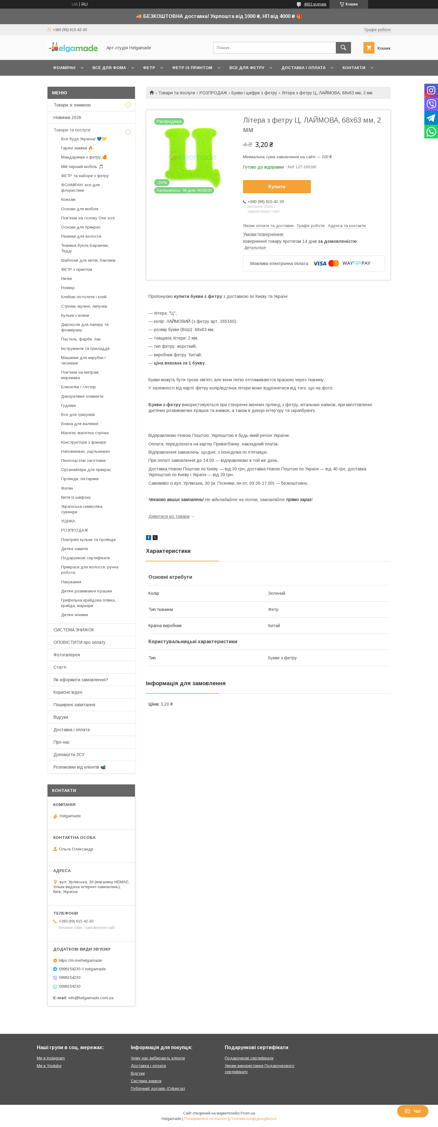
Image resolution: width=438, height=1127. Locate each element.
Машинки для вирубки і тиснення (83, 360)
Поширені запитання (74, 704)
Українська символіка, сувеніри (82, 509)
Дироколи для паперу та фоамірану (85, 327)
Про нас (62, 742)
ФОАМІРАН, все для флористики (80, 188)
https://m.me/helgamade (80, 960)
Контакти (353, 67)
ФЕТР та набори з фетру (85, 175)
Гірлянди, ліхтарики (80, 478)
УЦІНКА (68, 521)
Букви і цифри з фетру (254, 92)
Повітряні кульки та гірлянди (88, 539)
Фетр (149, 67)
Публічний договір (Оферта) (158, 1088)
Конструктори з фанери (83, 442)
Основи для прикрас (81, 227)
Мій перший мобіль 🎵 (82, 166)
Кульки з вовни (75, 315)
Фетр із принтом (192, 67)
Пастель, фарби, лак (81, 339)
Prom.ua (248, 1113)
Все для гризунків (78, 414)
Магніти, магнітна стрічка (85, 433)
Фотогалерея (67, 654)
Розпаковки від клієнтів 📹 (80, 767)
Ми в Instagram (51, 1058)
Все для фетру (246, 67)
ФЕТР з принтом (76, 269)
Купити (277, 186)
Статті (60, 667)
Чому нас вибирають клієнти (158, 1058)
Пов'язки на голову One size (88, 218)
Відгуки (61, 717)
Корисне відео (68, 692)
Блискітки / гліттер (78, 387)
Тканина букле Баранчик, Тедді (85, 248)
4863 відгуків (315, 4)
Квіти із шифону (76, 497)
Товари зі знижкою (72, 105)
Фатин (67, 488)
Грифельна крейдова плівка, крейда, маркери (88, 603)
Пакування (71, 582)
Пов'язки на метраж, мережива (80, 375)
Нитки (66, 278)
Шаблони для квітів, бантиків (88, 260)
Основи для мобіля (79, 209)
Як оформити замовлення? (81, 679)
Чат (413, 1111)
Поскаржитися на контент (206, 1119)
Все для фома (109, 67)
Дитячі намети (74, 548)
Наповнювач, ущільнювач (85, 451)
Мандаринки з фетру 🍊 (84, 157)
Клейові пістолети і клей (83, 297)
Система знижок (146, 1081)
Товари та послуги (176, 92)
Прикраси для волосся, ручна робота (89, 570)
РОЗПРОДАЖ (213, 92)
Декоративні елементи (82, 396)
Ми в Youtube (49, 1065)
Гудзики (68, 405)
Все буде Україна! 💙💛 (83, 139)
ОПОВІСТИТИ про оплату (80, 642)
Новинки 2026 (67, 117)
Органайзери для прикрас (86, 469)
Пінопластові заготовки (83, 460)
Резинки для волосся (81, 236)
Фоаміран (64, 67)
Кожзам (68, 199)
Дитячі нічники (74, 614)
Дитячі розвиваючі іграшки (86, 591)
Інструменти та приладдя (85, 348)
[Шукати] (343, 48)
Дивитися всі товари (168, 516)
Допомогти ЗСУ (69, 754)
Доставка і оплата (303, 67)
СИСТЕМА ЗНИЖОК (74, 629)
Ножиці (68, 287)
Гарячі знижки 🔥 (77, 148)
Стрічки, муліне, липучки (84, 306)
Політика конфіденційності (253, 1119)
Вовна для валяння (79, 423)
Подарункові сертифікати (85, 558)
